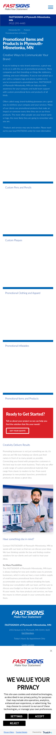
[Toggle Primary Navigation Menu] (50, 7)
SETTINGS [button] (16, 716)
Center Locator (28, 644)
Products (27, 30)
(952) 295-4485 (17, 23)
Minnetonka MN (14, 30)
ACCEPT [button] (39, 716)
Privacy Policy (9, 732)
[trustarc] (47, 732)
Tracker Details (21, 732)
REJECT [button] (14, 723)
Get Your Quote (18, 431)
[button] (51, 651)
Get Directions (28, 633)
